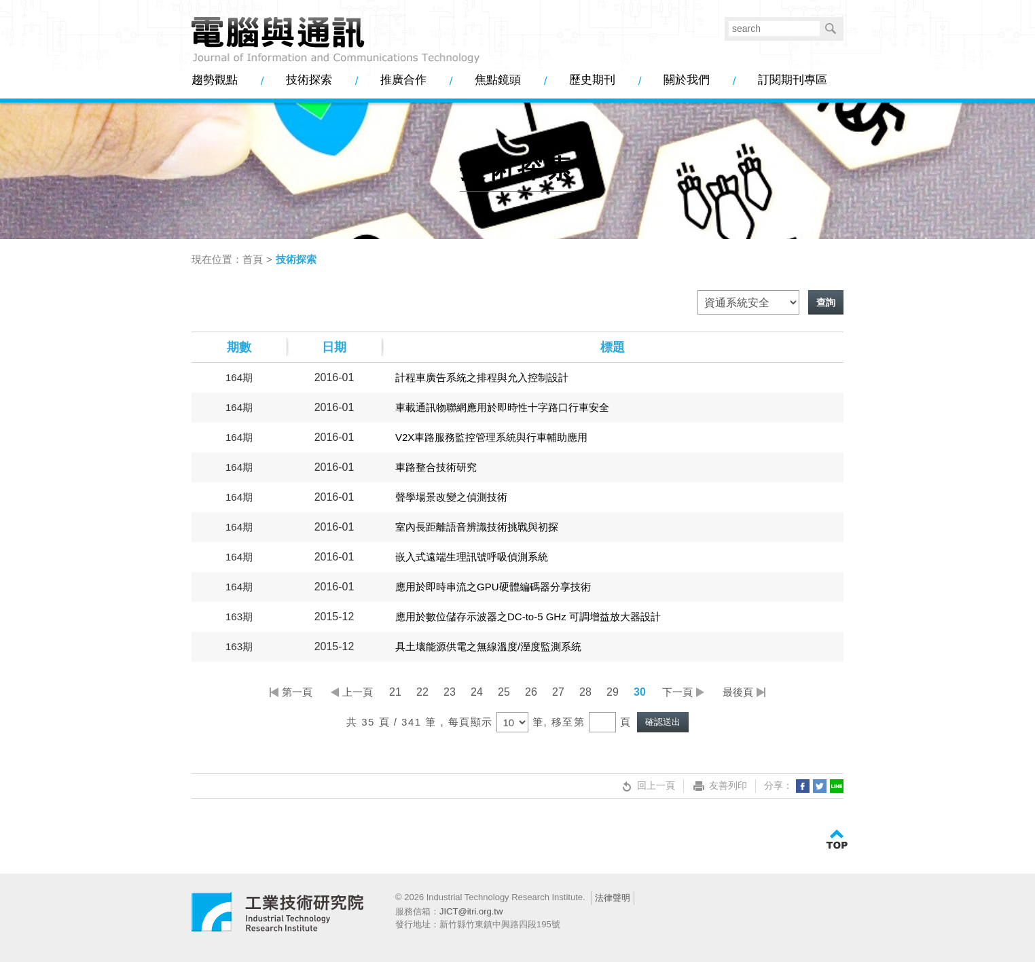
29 (612, 692)
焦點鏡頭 (498, 79)
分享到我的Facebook (803, 786)
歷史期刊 (592, 79)
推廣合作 (403, 79)
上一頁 (357, 692)
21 (395, 692)
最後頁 (738, 692)
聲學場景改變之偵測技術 (451, 497)
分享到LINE (836, 786)
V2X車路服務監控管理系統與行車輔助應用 (491, 437)
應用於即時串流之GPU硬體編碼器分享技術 (493, 586)
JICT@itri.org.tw (471, 911)
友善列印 (719, 786)
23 (449, 692)
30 (640, 692)
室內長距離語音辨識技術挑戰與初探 (476, 527)
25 (504, 692)
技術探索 (309, 79)
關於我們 (687, 79)
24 (477, 692)
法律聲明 (612, 898)
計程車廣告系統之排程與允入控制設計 (481, 377)
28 (585, 692)
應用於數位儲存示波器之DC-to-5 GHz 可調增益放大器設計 (528, 616)
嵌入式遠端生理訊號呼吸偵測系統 (471, 557)
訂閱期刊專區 (792, 79)
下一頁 (677, 692)
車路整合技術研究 (436, 467)
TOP (836, 839)
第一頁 (297, 692)
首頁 (252, 259)
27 (558, 692)
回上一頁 (647, 786)
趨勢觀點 (215, 79)
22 (422, 692)
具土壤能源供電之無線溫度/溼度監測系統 (488, 646)
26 (531, 692)
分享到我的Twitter (820, 786)
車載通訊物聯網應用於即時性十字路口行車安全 (502, 407)
